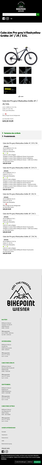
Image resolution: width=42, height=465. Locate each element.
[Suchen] (38, 14)
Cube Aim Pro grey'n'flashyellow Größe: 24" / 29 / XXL (20, 34)
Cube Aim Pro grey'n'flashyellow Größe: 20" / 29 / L (19, 214)
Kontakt (4, 432)
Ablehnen (30, 462)
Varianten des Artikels (11, 133)
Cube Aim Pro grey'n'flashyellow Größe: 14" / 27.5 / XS (20, 143)
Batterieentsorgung (7, 444)
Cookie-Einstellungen (20, 462)
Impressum (4, 435)
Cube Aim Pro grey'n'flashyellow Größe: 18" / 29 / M (19, 194)
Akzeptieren (37, 462)
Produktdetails (8, 136)
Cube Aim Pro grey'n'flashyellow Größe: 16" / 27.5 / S (20, 168)
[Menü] (11, 18)
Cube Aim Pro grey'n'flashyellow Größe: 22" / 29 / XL (20, 237)
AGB (3, 441)
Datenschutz (5, 438)
